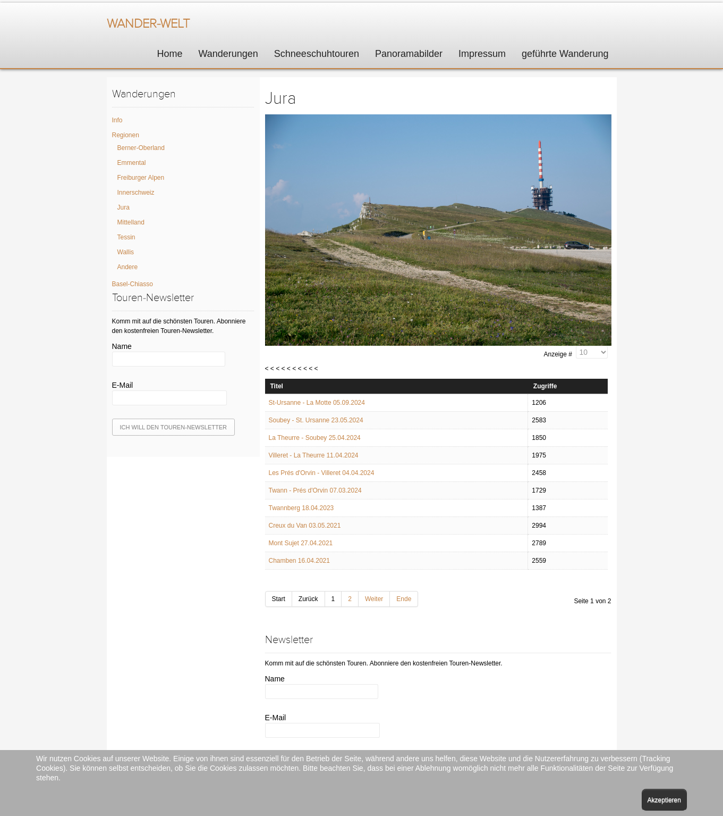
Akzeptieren (664, 800)
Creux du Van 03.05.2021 (305, 525)
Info (117, 120)
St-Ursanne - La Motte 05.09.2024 (317, 402)
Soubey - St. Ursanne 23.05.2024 (316, 420)
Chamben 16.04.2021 (299, 560)
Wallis (125, 252)
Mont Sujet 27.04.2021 (301, 543)
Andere (127, 267)
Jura (123, 207)
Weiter (374, 599)
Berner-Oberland (141, 148)
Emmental (131, 162)
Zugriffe (545, 386)
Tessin (126, 237)
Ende (403, 599)
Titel (276, 386)
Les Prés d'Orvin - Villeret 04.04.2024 (322, 473)
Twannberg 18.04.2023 (301, 508)
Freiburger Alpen (141, 177)
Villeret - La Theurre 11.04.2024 (314, 455)
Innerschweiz (136, 192)
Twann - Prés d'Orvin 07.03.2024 (315, 490)
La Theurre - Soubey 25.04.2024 (315, 438)
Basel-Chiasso (132, 284)
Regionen (125, 135)
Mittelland (130, 222)
